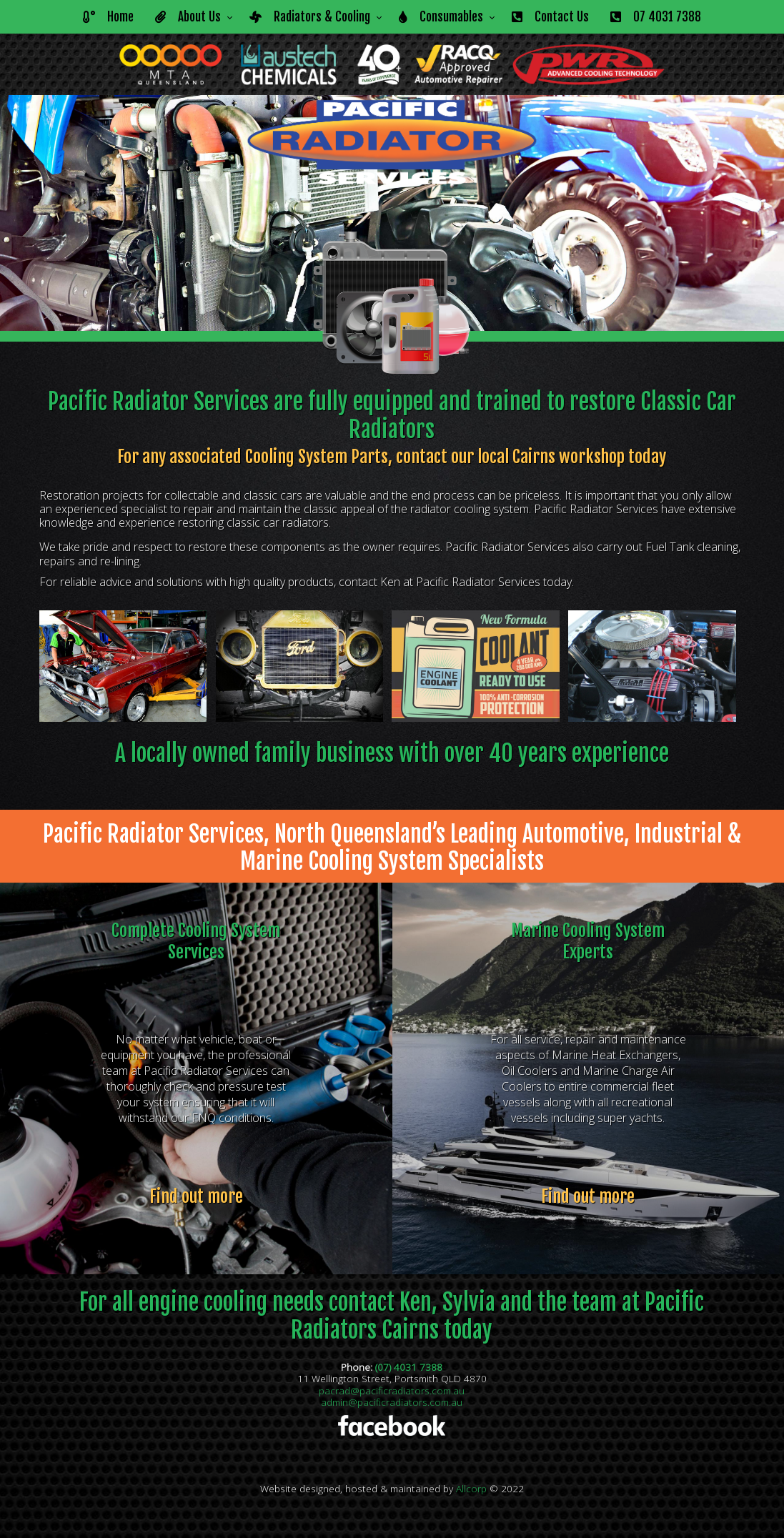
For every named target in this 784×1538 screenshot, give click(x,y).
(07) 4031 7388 (408, 1367)
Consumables (441, 16)
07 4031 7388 (655, 16)
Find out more (196, 1196)
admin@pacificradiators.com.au (391, 1402)
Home (108, 16)
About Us (188, 16)
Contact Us (550, 16)
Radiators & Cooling (309, 16)
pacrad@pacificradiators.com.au (392, 1390)
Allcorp (471, 1488)
